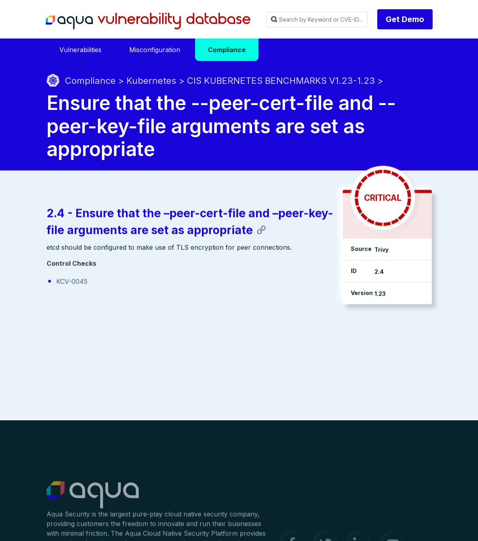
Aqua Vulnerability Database (148, 21)
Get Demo (405, 19)
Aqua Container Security (93, 499)
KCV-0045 (71, 282)
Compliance (90, 80)
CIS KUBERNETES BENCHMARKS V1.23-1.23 (281, 80)
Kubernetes (151, 80)
